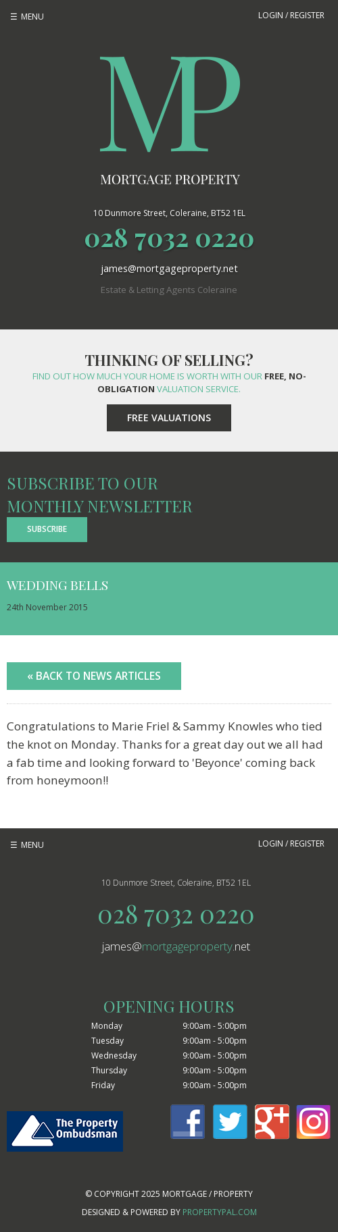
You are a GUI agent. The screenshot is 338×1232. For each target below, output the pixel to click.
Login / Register (291, 15)
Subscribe (47, 529)
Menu (32, 16)
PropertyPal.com (220, 1212)
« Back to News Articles (94, 675)
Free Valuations (169, 417)
